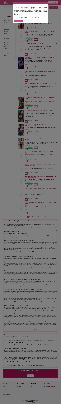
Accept (21, 20)
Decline (16, 20)
